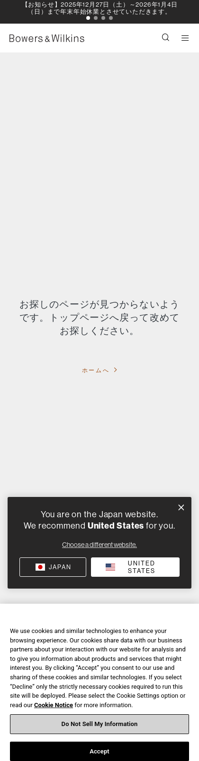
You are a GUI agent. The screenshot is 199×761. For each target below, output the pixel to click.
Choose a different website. (99, 544)
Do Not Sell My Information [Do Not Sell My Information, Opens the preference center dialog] (100, 727)
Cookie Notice (53, 708)
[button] (88, 18)
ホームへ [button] (97, 370)
